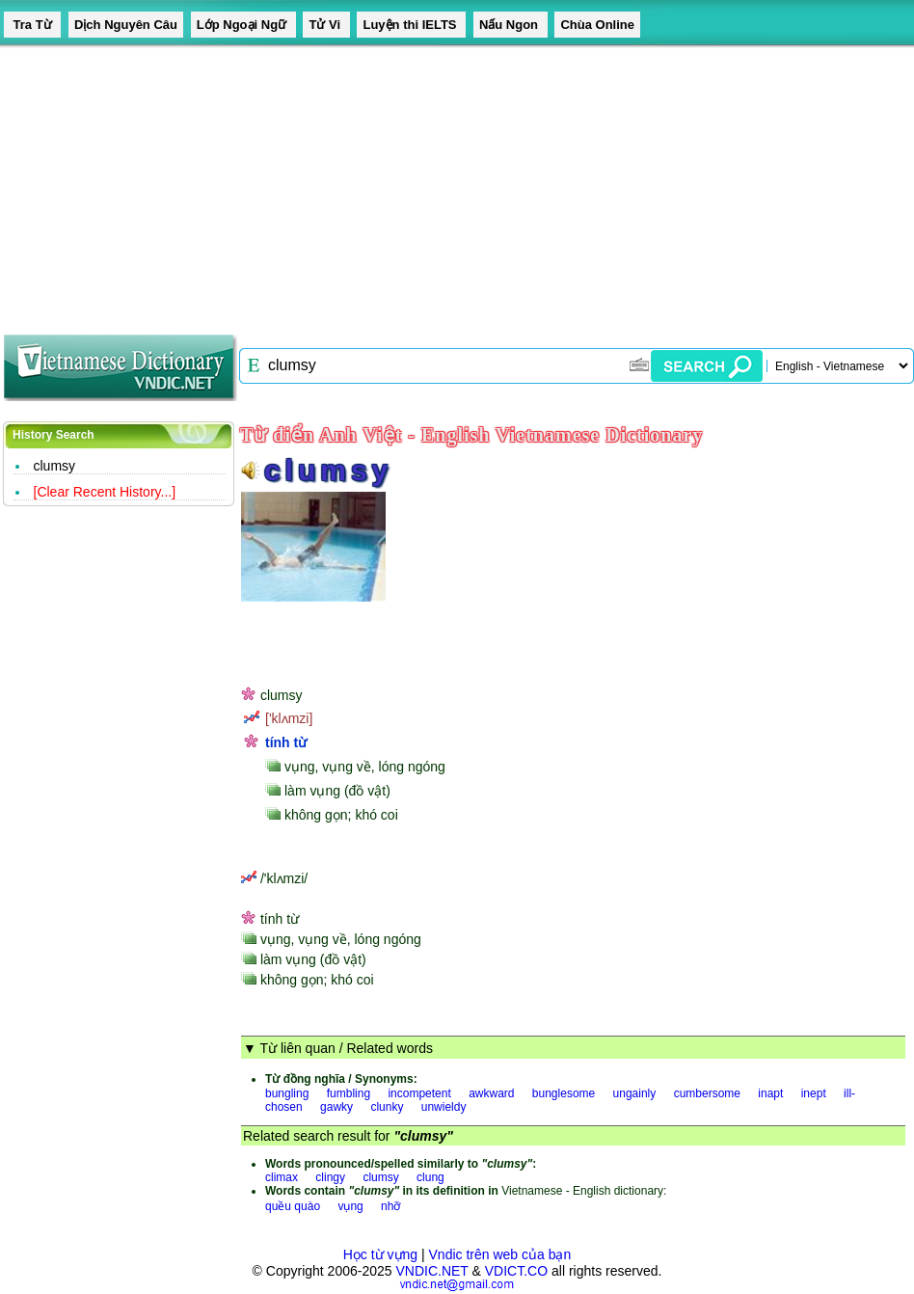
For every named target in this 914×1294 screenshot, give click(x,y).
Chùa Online (597, 24)
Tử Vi (326, 24)
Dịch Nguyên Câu (125, 24)
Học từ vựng (380, 1254)
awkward (491, 1093)
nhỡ (390, 1206)
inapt (770, 1093)
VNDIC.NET (431, 1271)
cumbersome (707, 1093)
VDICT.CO (516, 1271)
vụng (350, 1206)
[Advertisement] (418, 183)
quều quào (292, 1206)
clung (430, 1177)
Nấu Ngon (510, 24)
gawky (336, 1107)
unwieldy (444, 1107)
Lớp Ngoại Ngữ (243, 24)
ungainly (635, 1093)
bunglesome (563, 1093)
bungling (287, 1093)
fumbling (348, 1093)
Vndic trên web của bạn (500, 1254)
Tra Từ (32, 24)
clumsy (55, 465)
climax (281, 1177)
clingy (330, 1177)
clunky (386, 1107)
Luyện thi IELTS (411, 24)
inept (813, 1093)
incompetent (419, 1093)
